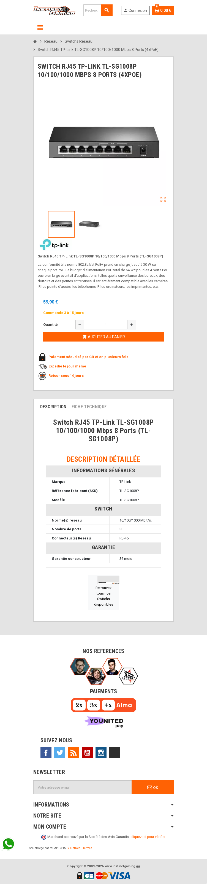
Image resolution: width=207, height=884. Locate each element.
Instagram (101, 752)
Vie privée (73, 848)
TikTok (114, 752)
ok (152, 787)
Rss (73, 752)
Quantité (50, 325)
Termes (87, 848)
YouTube (87, 752)
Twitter (59, 752)
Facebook (45, 752)
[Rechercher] (98, 10)
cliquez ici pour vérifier (147, 837)
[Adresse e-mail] (82, 787)
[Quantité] (105, 324)
